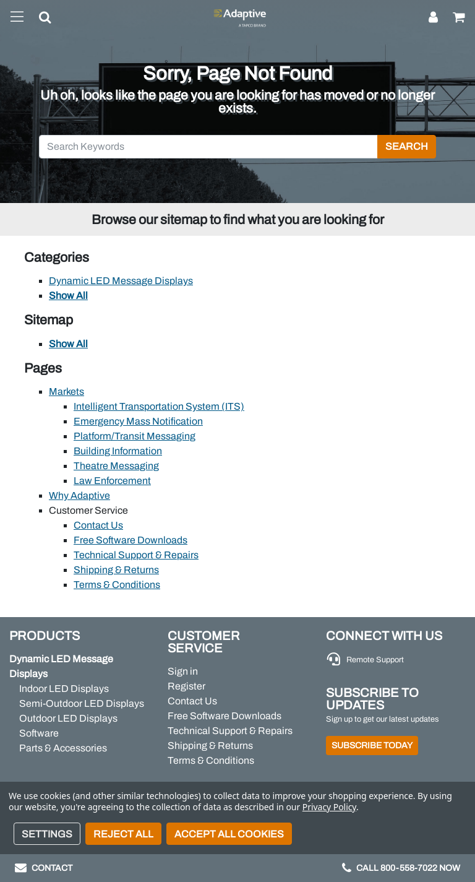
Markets (66, 391)
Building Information (118, 451)
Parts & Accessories (63, 748)
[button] (37, 20)
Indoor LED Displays (64, 688)
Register (186, 686)
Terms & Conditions (117, 584)
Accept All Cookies (229, 834)
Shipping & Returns (116, 569)
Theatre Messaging (116, 465)
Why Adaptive (79, 495)
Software (39, 733)
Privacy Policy (329, 807)
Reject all (123, 834)
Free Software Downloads (130, 540)
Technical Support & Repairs (136, 555)
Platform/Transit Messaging (134, 436)
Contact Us (98, 525)
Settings (47, 834)
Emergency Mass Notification (138, 421)
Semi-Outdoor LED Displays (81, 703)
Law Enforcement (112, 480)
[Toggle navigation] (17, 17)
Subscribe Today (372, 745)
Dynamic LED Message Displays (121, 280)
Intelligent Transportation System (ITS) (159, 406)
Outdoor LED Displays (68, 718)
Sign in (183, 671)
